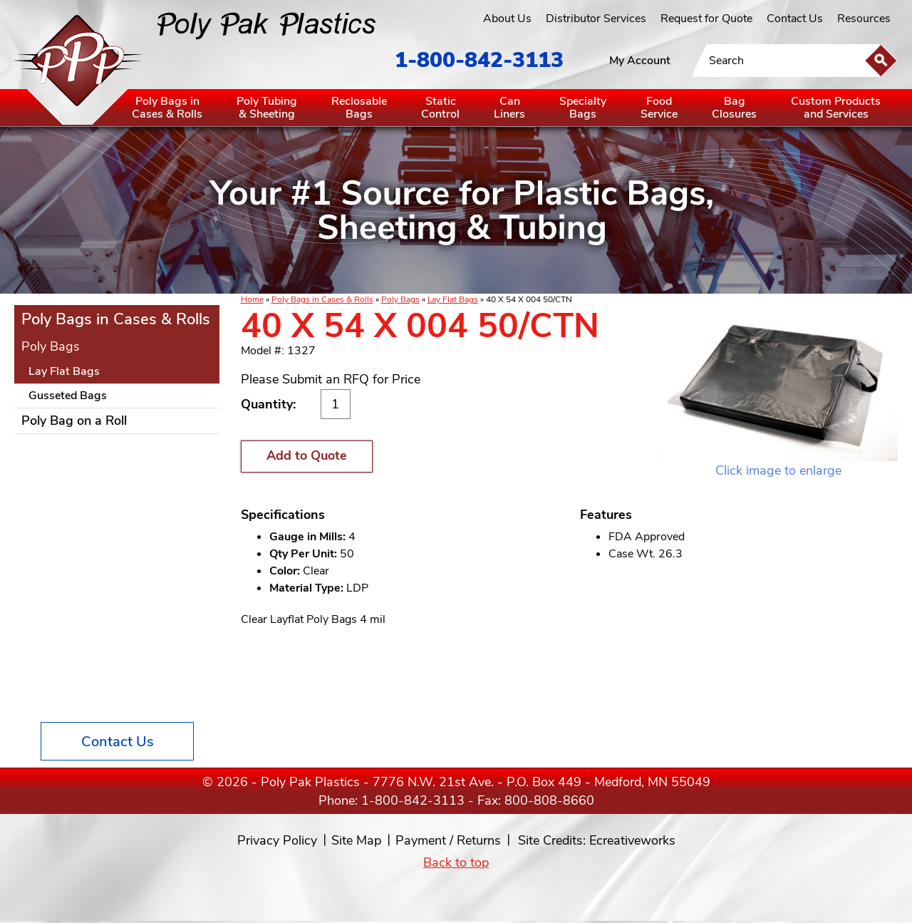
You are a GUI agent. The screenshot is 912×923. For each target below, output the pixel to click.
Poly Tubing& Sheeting (267, 107)
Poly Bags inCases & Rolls (167, 107)
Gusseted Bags (67, 395)
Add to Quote (306, 455)
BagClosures (734, 107)
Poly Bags (400, 299)
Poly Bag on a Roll (74, 420)
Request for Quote (706, 18)
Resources (864, 18)
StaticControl (440, 107)
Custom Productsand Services (836, 107)
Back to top (456, 862)
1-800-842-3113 (479, 60)
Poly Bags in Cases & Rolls (322, 299)
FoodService (659, 107)
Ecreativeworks (632, 840)
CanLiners (509, 107)
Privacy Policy (277, 840)
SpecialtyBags (582, 107)
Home (252, 299)
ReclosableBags (359, 107)
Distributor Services (596, 18)
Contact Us (795, 18)
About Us (507, 18)
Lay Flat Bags (453, 299)
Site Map (356, 840)
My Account (639, 60)
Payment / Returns (448, 840)
